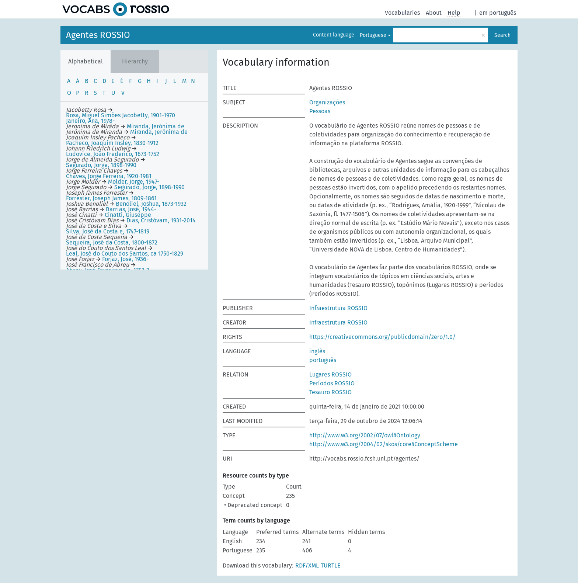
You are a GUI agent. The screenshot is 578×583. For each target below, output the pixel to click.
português (322, 360)
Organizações (327, 102)
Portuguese (373, 35)
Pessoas (319, 111)
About (434, 12)
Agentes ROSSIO (98, 35)
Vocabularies (402, 12)
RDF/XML (307, 565)
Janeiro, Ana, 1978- (90, 121)
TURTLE (331, 565)
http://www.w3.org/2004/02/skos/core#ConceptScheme (383, 444)
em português (497, 12)
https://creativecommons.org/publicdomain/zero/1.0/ (382, 336)
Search (502, 35)
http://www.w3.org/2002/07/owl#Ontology (364, 435)
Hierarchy (135, 61)
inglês (317, 351)
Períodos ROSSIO (332, 383)
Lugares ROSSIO (330, 374)
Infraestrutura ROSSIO (338, 308)
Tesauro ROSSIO (330, 392)
